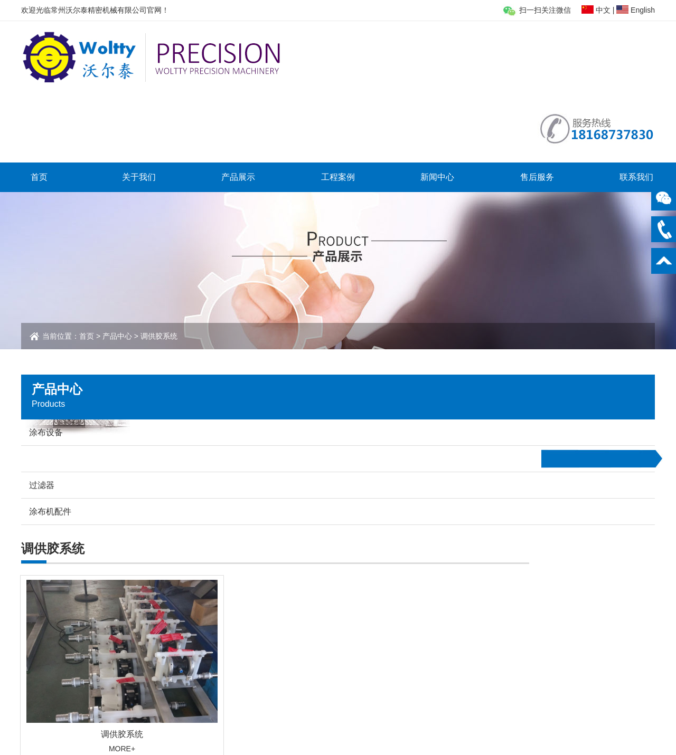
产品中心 (117, 265)
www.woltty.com (551, 670)
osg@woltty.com (552, 657)
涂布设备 (183, 628)
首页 (39, 106)
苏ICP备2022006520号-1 (417, 737)
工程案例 (338, 106)
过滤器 (179, 650)
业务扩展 (90, 639)
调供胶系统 (186, 639)
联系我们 (636, 106)
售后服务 (537, 106)
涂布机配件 (186, 661)
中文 (603, 10)
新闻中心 (437, 106)
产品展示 (238, 106)
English (643, 10)
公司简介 (90, 628)
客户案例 (297, 628)
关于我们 (139, 106)
